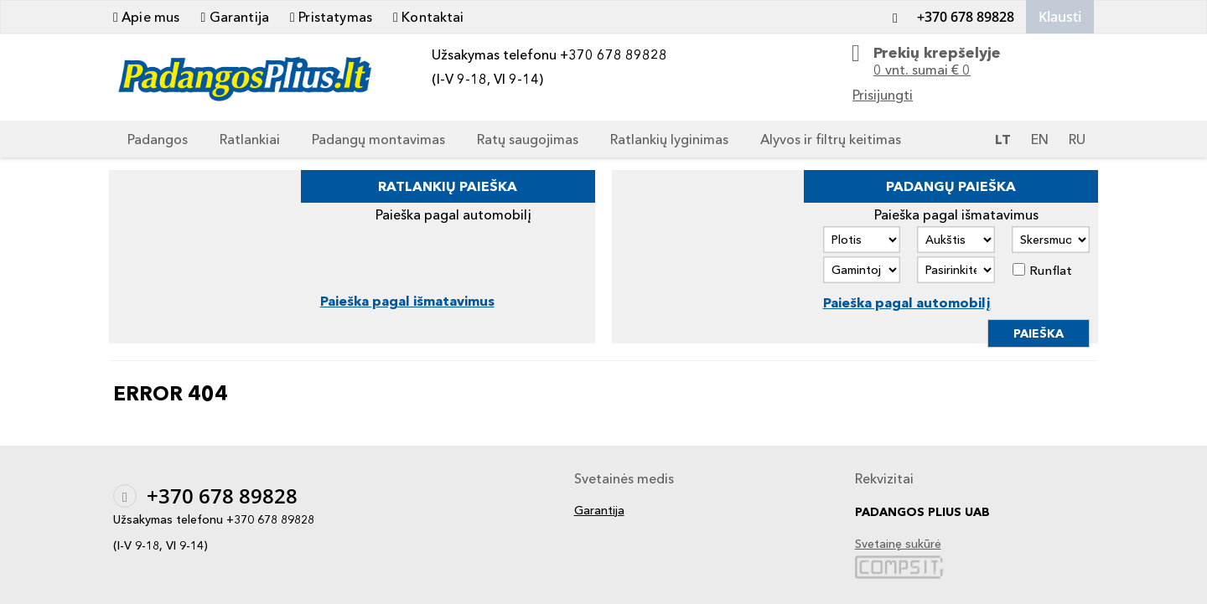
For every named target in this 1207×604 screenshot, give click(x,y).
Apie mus (146, 16)
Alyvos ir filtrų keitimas (830, 139)
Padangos (157, 139)
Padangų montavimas (378, 139)
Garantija (234, 16)
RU (1077, 139)
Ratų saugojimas (527, 139)
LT (1003, 139)
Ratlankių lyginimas (669, 139)
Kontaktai (428, 16)
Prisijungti (882, 94)
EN (1040, 139)
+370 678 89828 (948, 16)
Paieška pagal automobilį (907, 302)
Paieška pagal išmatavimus (407, 300)
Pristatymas (331, 16)
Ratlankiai (250, 139)
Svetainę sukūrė (898, 544)
